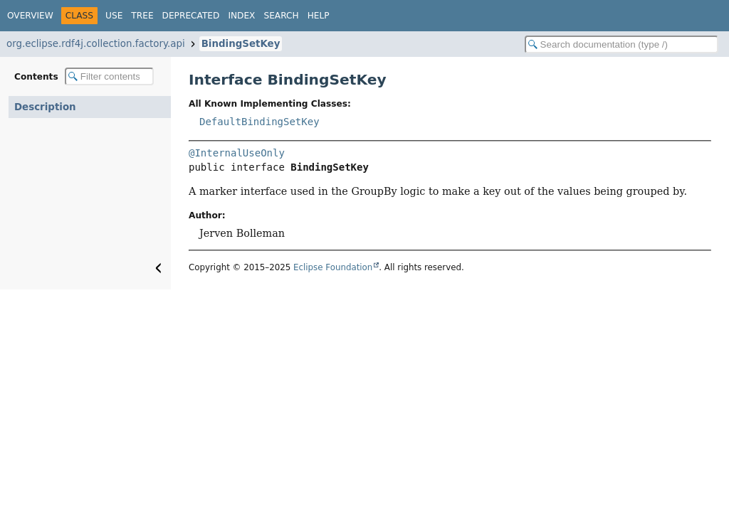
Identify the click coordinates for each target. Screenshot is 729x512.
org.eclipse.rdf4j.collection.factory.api (95, 43)
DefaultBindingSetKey (259, 121)
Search (280, 16)
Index (241, 16)
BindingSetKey (240, 43)
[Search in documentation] (621, 44)
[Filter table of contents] (109, 76)
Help (319, 16)
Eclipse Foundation (332, 267)
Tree (142, 16)
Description (45, 107)
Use (113, 16)
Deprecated (191, 16)
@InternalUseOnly (237, 153)
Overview (30, 16)
